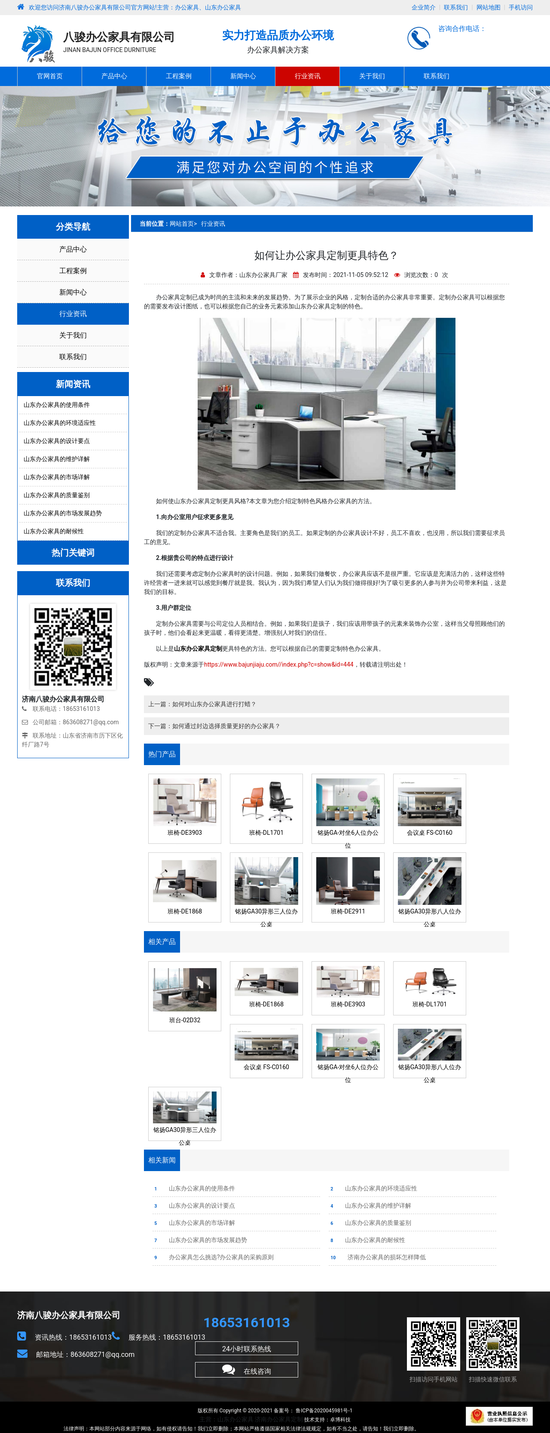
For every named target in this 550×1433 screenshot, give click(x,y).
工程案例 (179, 76)
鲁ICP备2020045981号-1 (323, 1411)
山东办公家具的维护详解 (370, 1205)
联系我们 (456, 7)
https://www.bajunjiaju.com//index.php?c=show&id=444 (279, 664)
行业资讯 (308, 76)
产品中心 (114, 76)
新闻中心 (243, 76)
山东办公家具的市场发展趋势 (200, 1239)
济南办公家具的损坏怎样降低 (377, 1257)
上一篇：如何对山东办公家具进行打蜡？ (202, 704)
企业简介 (424, 7)
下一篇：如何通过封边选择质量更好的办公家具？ (214, 726)
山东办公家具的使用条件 (194, 1188)
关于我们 (372, 76)
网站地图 (489, 7)
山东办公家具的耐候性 (367, 1239)
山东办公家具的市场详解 (194, 1222)
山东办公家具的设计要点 (194, 1205)
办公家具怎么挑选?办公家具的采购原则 (213, 1257)
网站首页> (183, 223)
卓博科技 (340, 1420)
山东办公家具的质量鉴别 (370, 1222)
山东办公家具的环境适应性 (373, 1188)
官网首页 (50, 76)
